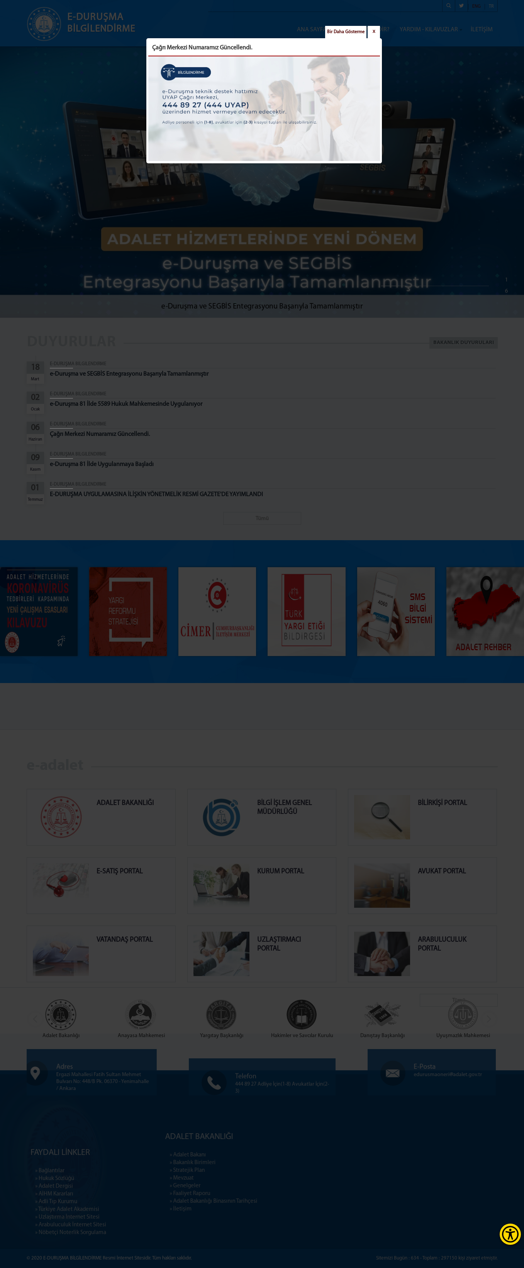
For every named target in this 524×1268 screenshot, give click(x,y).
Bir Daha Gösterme (346, 32)
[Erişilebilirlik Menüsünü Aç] (510, 1234)
